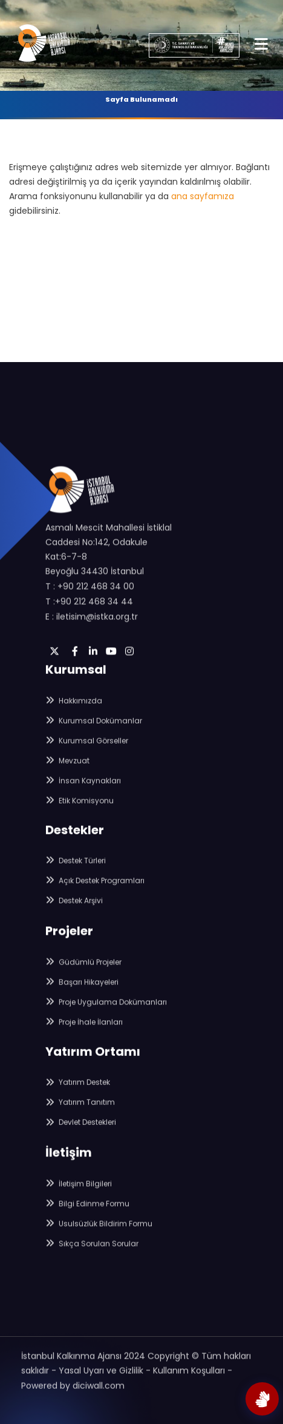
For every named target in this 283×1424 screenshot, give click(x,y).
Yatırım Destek (77, 1085)
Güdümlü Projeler (83, 965)
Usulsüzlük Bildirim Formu (98, 1227)
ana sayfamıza (202, 196)
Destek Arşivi (74, 903)
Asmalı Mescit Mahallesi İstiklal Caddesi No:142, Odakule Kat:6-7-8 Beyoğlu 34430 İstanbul (108, 556)
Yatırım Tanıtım (80, 1105)
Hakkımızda (73, 705)
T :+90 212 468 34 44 (89, 608)
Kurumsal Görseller (86, 745)
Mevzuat (67, 765)
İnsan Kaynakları (83, 785)
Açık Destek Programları (95, 883)
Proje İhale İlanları (84, 1025)
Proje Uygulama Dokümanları (106, 1005)
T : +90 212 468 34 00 (89, 593)
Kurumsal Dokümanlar (93, 725)
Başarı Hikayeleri (82, 985)
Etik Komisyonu (79, 805)
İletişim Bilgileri (78, 1187)
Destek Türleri (75, 864)
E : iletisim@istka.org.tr (91, 624)
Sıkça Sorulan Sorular (91, 1247)
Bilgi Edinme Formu (87, 1207)
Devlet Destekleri (80, 1125)
